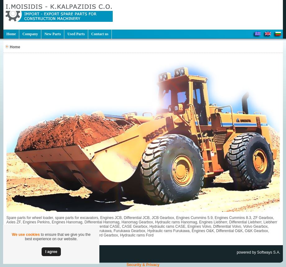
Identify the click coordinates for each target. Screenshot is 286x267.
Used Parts (76, 34)
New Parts (52, 34)
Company (30, 34)
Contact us (99, 34)
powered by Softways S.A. (258, 252)
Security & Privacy (143, 265)
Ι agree (51, 252)
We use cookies (26, 234)
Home (11, 34)
